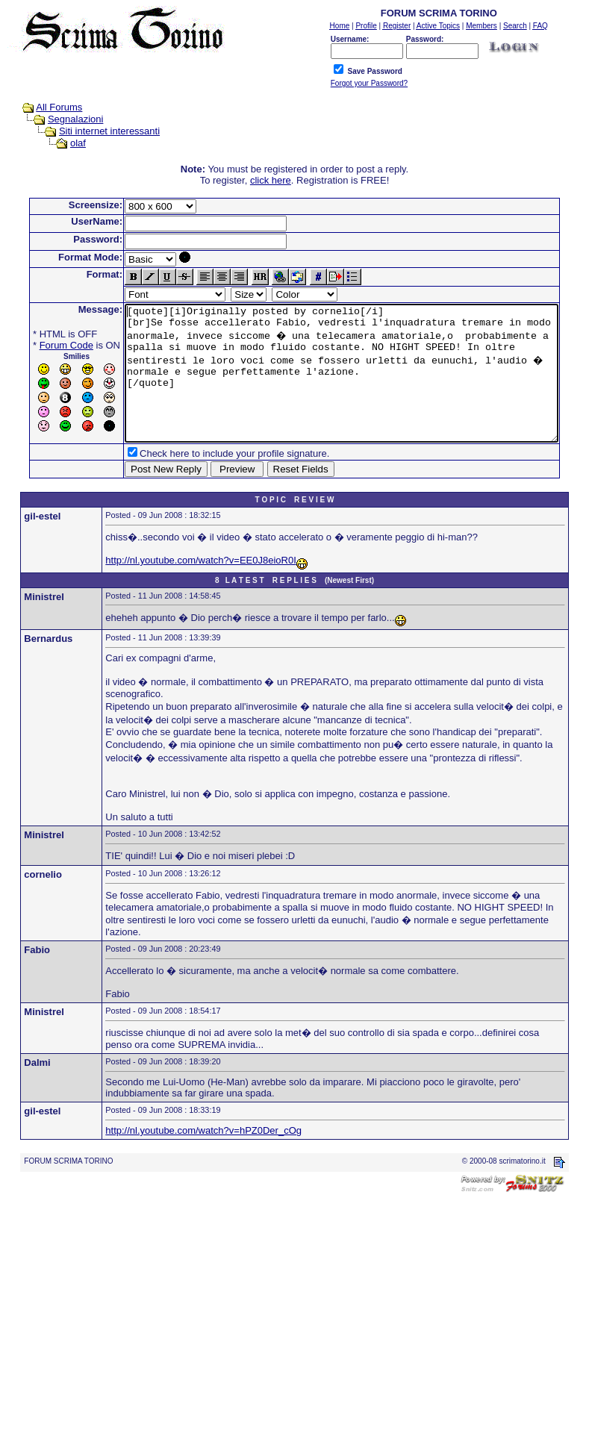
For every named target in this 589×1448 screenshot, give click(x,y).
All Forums (45, 107)
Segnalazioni (61, 119)
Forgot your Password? (369, 83)
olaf (64, 143)
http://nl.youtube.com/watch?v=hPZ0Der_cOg (203, 1157)
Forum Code (43, 345)
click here (273, 180)
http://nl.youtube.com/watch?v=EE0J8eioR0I (200, 587)
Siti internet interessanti (95, 131)
